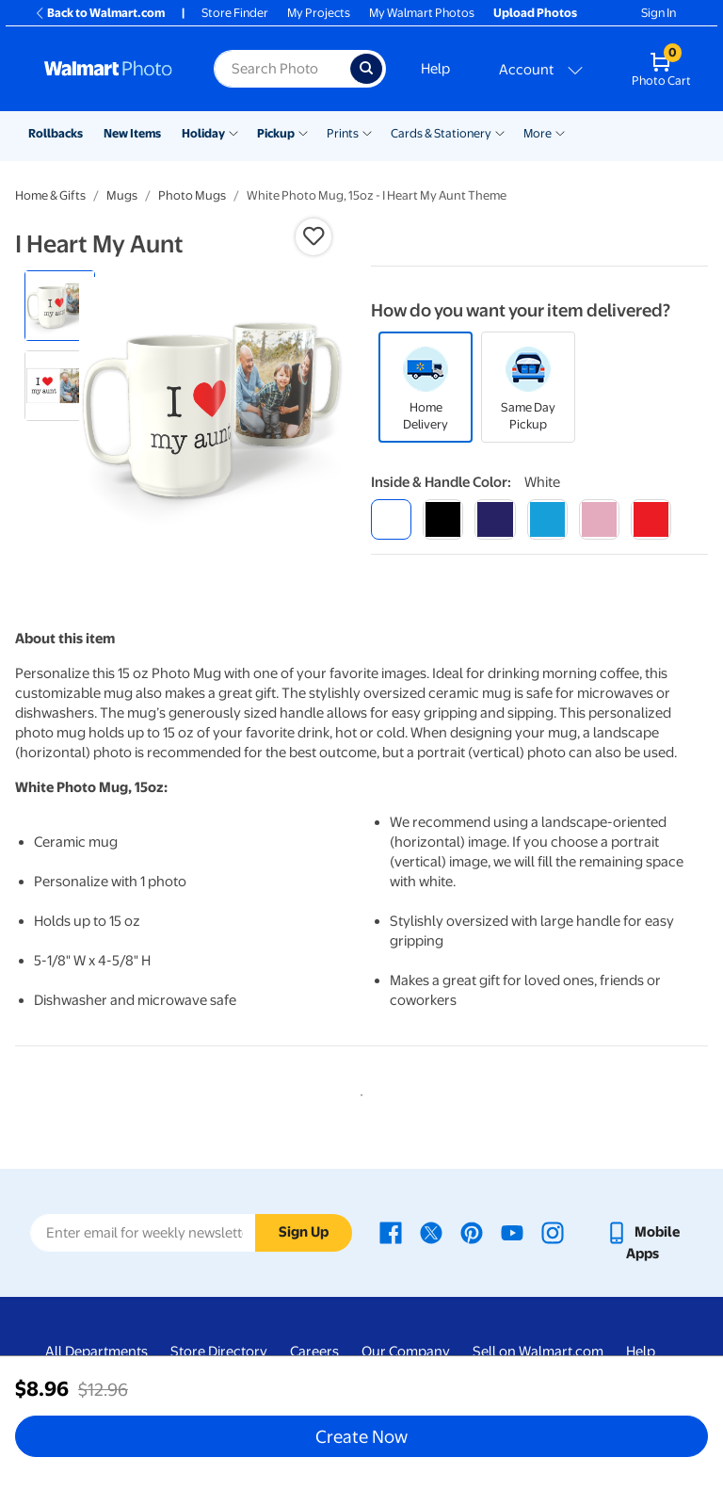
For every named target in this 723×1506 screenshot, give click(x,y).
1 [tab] (357, 1091)
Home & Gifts (50, 195)
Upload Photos (535, 13)
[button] (313, 236)
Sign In (658, 13)
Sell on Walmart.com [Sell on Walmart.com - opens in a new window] (538, 1351)
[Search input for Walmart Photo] (282, 69)
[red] (651, 519)
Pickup (276, 133)
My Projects (318, 13)
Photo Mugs (192, 195)
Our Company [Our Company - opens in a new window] (406, 1351)
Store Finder (234, 13)
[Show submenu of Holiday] (233, 132)
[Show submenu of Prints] (367, 132)
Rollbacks (55, 133)
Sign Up (304, 1231)
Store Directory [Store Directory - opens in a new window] (218, 1351)
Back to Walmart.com (99, 13)
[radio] (59, 305)
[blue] (494, 519)
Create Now (361, 1436)
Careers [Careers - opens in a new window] (314, 1351)
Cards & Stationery (441, 133)
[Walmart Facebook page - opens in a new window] (390, 1231)
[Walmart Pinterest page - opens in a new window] (471, 1231)
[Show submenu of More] (560, 132)
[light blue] (547, 519)
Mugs (121, 195)
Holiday (203, 133)
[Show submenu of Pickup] (303, 132)
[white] (391, 519)
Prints (343, 133)
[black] (443, 519)
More (537, 133)
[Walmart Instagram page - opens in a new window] (552, 1231)
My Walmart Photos (421, 13)
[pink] (599, 519)
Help (435, 68)
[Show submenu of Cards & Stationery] (500, 132)
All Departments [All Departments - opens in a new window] (96, 1351)
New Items (132, 133)
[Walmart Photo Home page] (109, 69)
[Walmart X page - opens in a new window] (431, 1231)
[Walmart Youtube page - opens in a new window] (512, 1231)
